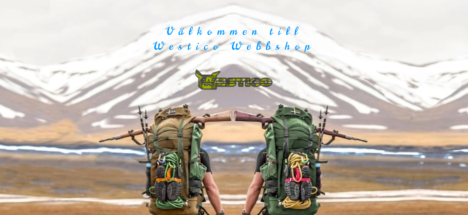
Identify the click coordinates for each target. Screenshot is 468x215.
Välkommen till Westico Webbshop (234, 39)
